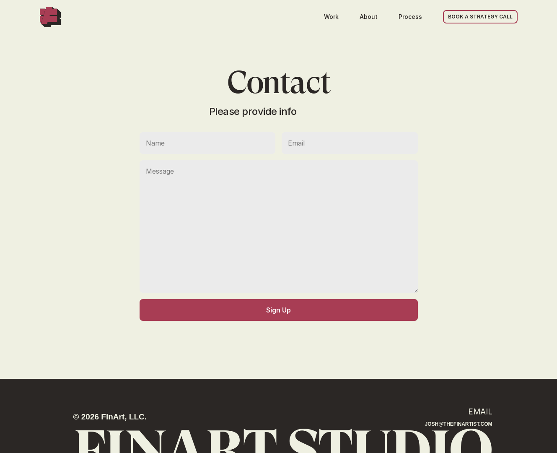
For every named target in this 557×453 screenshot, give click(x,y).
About (369, 16)
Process (410, 16)
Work (331, 16)
